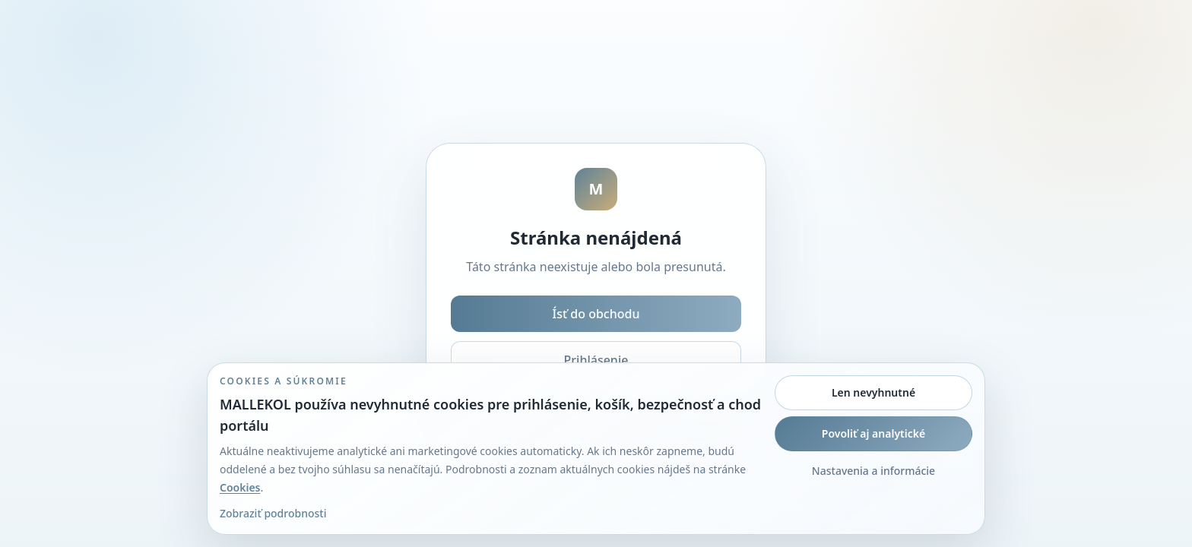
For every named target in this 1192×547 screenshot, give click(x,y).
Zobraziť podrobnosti (273, 513)
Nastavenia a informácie (873, 470)
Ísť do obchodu (596, 313)
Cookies (240, 487)
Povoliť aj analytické (873, 433)
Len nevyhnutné (873, 392)
